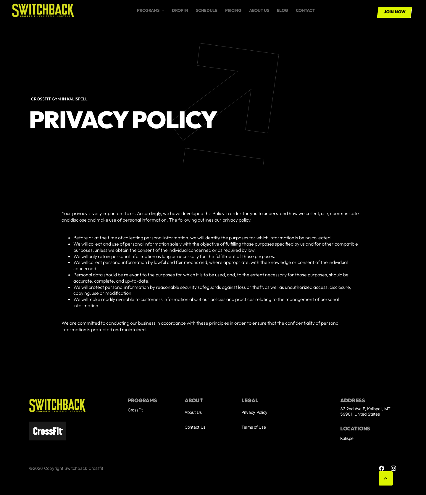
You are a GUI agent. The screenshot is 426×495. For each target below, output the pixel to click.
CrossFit (135, 409)
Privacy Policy (254, 412)
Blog (282, 10)
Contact (305, 10)
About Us (193, 412)
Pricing (233, 10)
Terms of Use (253, 427)
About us (259, 10)
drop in (180, 10)
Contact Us (195, 427)
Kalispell (347, 438)
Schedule (206, 10)
